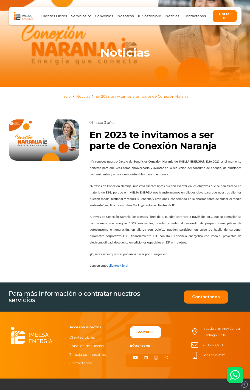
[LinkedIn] (145, 357)
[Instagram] (156, 357)
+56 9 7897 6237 (214, 355)
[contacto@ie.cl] (197, 345)
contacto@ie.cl (213, 345)
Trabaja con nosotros (87, 354)
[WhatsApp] (166, 357)
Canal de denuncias (86, 346)
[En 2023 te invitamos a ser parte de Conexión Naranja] (44, 122)
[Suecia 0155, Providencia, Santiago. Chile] (197, 331)
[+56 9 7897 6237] (197, 355)
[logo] (23, 16)
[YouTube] (135, 357)
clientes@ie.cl (118, 265)
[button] (89, 16)
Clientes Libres (82, 337)
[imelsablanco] (32, 335)
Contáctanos (80, 363)
